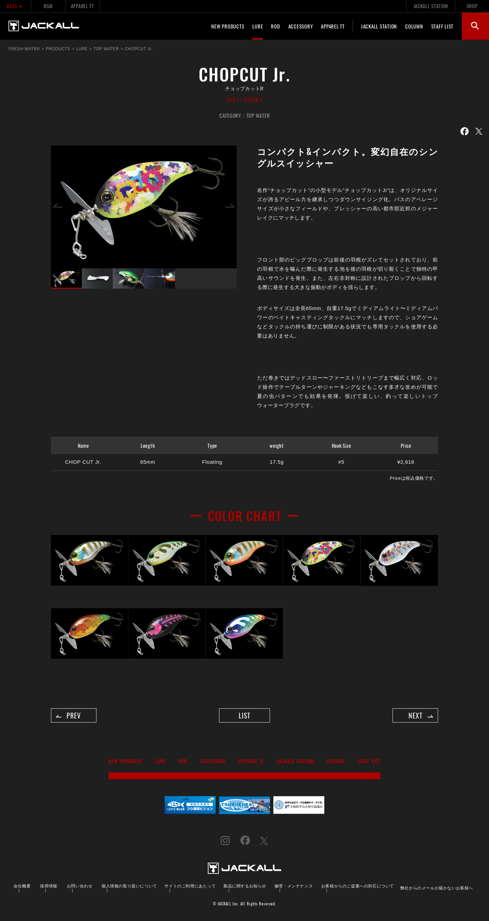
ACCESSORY (300, 26)
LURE (257, 26)
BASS (15, 6)
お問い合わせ (80, 887)
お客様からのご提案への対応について (357, 887)
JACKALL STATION (431, 6)
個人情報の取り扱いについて (129, 887)
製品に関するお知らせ (244, 887)
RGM (48, 6)
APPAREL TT (82, 6)
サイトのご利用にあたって (190, 887)
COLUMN (414, 26)
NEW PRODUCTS (227, 26)
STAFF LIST (442, 26)
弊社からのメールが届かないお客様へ (436, 889)
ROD (275, 26)
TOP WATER (258, 115)
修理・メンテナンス (293, 887)
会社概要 (22, 887)
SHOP (472, 6)
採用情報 (48, 887)
